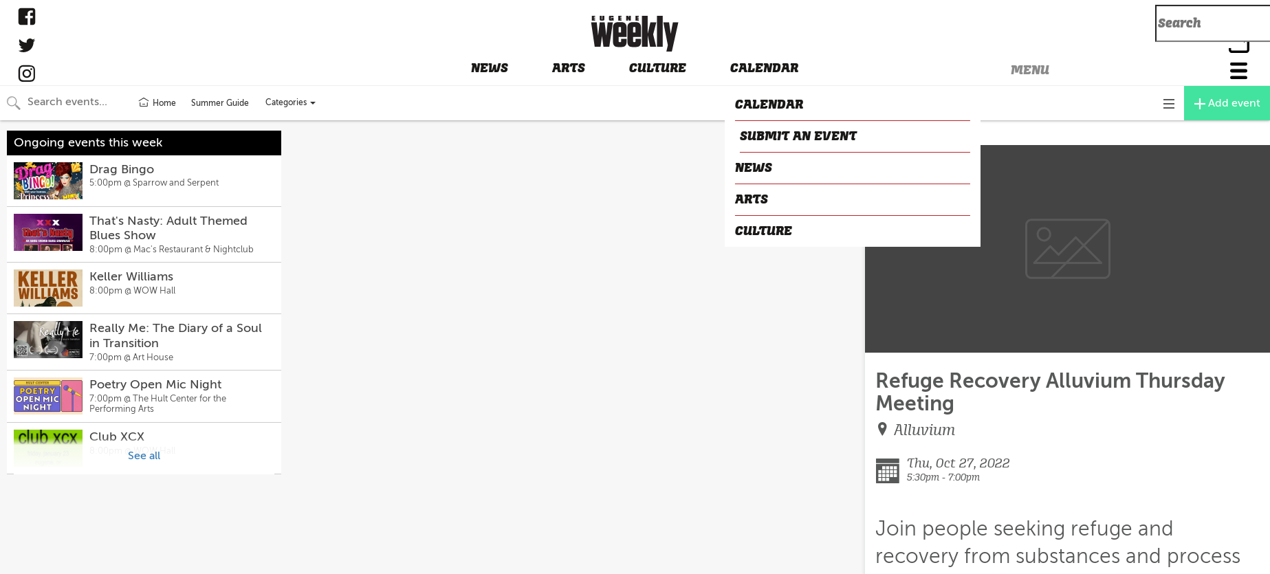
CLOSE (886, 133)
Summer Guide (220, 103)
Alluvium (924, 430)
